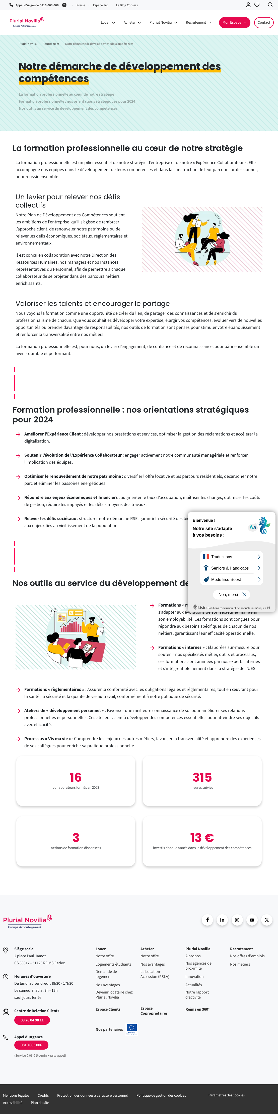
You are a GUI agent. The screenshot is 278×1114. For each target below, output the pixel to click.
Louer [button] (105, 22)
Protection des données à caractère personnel (92, 1095)
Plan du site (40, 1102)
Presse (81, 5)
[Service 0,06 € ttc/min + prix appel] (65, 4)
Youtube (252, 920)
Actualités (193, 984)
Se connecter (249, 5)
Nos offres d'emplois (247, 956)
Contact (264, 22)
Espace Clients (108, 1009)
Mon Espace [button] (232, 22)
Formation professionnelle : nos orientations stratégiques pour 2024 (77, 101)
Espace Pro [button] (100, 5)
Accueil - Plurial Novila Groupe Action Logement (26, 22)
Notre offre (105, 956)
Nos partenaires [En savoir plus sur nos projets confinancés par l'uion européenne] (117, 1029)
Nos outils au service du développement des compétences (68, 108)
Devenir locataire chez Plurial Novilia (114, 995)
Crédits (43, 1095)
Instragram (237, 920)
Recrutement (241, 948)
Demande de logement (106, 974)
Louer (101, 948)
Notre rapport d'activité (197, 995)
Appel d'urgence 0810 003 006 (37, 5)
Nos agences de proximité (198, 966)
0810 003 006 (31, 1045)
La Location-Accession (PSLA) (155, 974)
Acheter (147, 948)
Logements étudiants (113, 964)
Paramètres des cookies (226, 1095)
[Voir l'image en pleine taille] (202, 239)
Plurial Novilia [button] (161, 22)
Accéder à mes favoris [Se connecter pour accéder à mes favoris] (258, 5)
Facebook (207, 920)
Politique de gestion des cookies (161, 1095)
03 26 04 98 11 (32, 1020)
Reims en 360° (197, 1009)
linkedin (222, 920)
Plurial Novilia (197, 948)
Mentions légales (16, 1095)
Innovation (194, 976)
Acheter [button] (129, 22)
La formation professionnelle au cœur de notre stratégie (66, 94)
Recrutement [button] (196, 22)
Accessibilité (12, 1102)
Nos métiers (240, 964)
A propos (193, 956)
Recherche (271, 5)
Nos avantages (108, 984)
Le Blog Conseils (127, 5)
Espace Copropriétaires (154, 1011)
